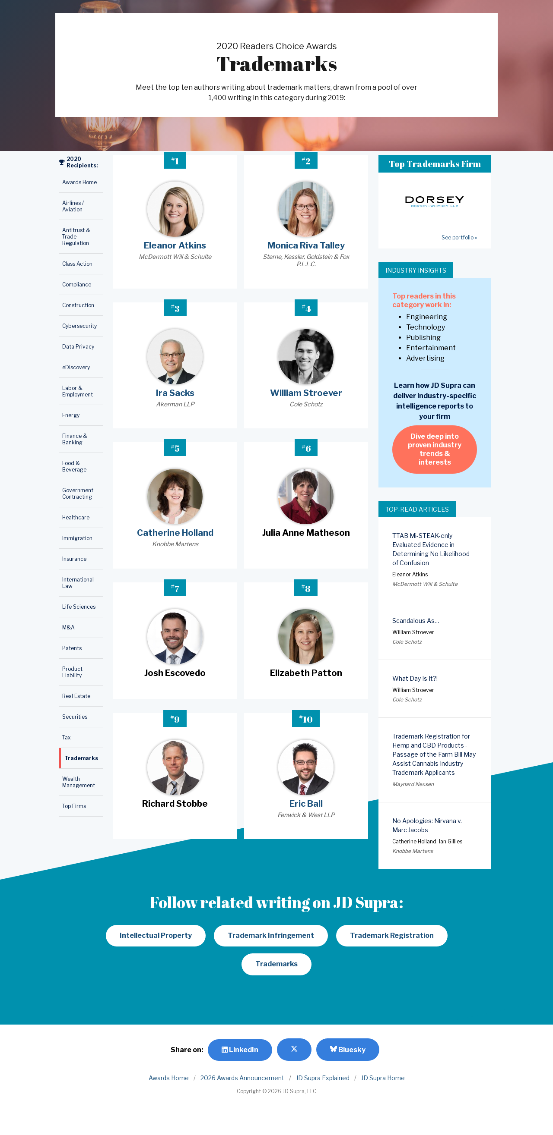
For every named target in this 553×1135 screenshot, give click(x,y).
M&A (68, 627)
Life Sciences (78, 607)
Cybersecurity (79, 326)
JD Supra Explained (323, 1078)
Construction (78, 305)
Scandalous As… (415, 620)
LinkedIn (240, 1050)
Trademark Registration (392, 935)
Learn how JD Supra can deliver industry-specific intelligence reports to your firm (434, 401)
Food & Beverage (74, 466)
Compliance (76, 284)
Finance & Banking (74, 439)
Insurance (74, 559)
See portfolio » (459, 237)
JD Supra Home (383, 1078)
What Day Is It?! (415, 678)
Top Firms (74, 806)
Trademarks (81, 758)
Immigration (77, 538)
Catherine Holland (175, 533)
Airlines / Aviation (73, 206)
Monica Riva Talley (306, 245)
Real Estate (76, 696)
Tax (66, 737)
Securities (74, 717)
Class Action (77, 264)
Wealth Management (78, 782)
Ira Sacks (175, 393)
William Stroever (306, 393)
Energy (70, 415)
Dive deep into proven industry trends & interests (434, 449)
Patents (72, 648)
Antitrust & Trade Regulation (76, 236)
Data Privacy (78, 346)
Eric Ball (306, 804)
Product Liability (72, 672)
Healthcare (75, 517)
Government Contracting (77, 493)
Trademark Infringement (271, 935)
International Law (78, 582)
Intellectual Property (156, 935)
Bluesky (347, 1049)
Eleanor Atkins (175, 245)
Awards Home (79, 182)
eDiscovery (76, 367)
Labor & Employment (77, 391)
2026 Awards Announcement (242, 1078)
